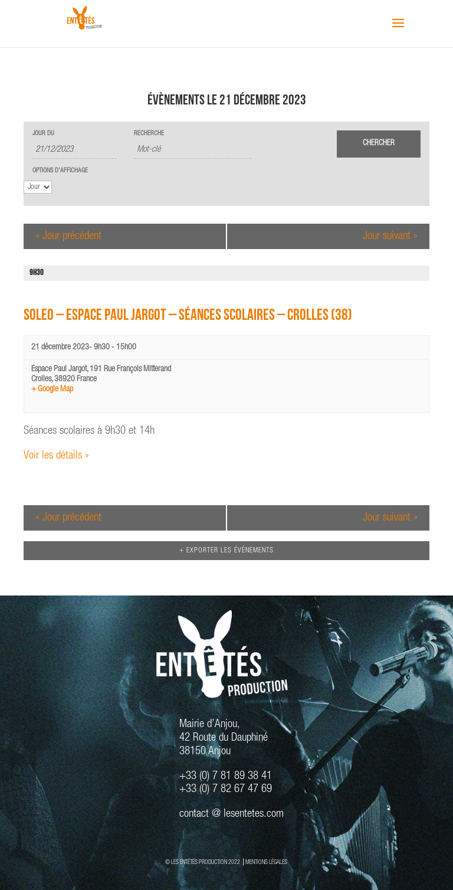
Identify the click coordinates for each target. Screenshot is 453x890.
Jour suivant (390, 236)
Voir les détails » (56, 456)
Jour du (43, 133)
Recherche (149, 133)
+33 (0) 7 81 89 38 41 (225, 776)
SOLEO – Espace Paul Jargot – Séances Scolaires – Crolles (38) (188, 317)
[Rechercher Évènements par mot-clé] (192, 150)
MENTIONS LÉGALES (266, 863)
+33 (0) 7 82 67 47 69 (225, 789)
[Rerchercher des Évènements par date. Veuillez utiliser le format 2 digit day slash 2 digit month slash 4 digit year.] (74, 150)
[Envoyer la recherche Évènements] (379, 144)
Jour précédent (68, 236)
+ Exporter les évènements (226, 550)
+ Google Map (52, 389)
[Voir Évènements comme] (38, 187)
